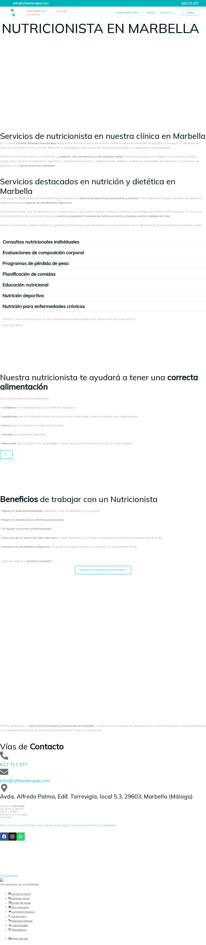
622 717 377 (16, 764)
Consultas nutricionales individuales (49, 241)
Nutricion (33, 14)
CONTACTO (166, 12)
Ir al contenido (9, 875)
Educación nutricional (30, 284)
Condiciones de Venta (88, 825)
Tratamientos (37, 11)
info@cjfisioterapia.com (30, 780)
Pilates (63, 11)
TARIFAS (150, 12)
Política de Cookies (42, 825)
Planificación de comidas (34, 273)
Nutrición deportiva (27, 295)
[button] (103, 241)
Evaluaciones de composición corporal (52, 252)
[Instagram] (13, 14)
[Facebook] (12, 10)
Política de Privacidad (14, 825)
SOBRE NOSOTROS (128, 12)
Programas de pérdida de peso (43, 263)
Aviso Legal (65, 825)
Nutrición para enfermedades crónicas (52, 305)
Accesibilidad (112, 825)
